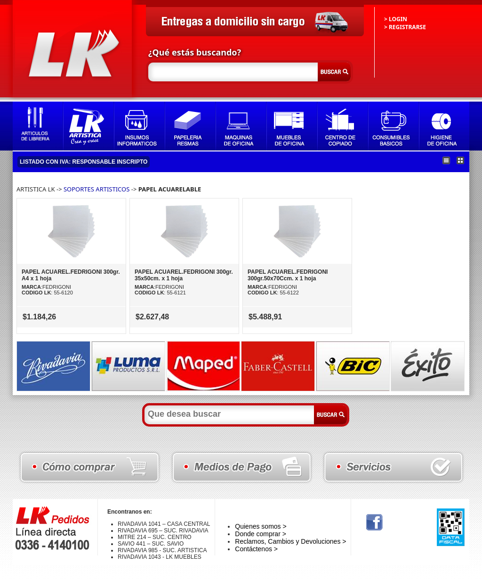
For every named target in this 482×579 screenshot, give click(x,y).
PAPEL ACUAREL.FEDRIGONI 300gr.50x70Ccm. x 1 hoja (288, 275)
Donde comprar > (260, 534)
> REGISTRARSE (405, 27)
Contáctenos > (256, 549)
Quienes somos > (260, 526)
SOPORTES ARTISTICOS (96, 189)
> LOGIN (395, 19)
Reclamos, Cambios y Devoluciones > (290, 541)
